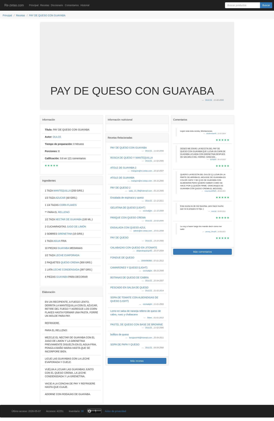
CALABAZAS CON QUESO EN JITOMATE (133, 247)
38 (82, 411)
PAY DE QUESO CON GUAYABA (128, 147)
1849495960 (146, 261)
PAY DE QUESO (119, 237)
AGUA (57, 240)
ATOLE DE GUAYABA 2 (123, 167)
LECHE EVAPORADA (67, 255)
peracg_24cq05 (211, 231)
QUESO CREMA (70, 262)
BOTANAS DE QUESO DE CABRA (129, 277)
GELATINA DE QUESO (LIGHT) (127, 207)
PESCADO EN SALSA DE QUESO (129, 287)
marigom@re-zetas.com (142, 171)
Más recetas (137, 361)
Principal (34, 5)
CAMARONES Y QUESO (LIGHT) (128, 267)
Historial (85, 5)
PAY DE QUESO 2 (120, 187)
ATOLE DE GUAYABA (122, 177)
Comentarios (72, 5)
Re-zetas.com (14, 5)
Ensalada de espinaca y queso (127, 197)
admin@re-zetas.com (143, 231)
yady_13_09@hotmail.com (141, 191)
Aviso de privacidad (115, 411)
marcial (214, 211)
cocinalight (147, 211)
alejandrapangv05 (144, 251)
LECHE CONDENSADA (66, 269)
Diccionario (57, 5)
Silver (149, 318)
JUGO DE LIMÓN (76, 226)
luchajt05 (213, 159)
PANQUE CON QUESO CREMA (128, 217)
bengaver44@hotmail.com (140, 338)
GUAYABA (64, 248)
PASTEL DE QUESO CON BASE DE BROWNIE (136, 324)
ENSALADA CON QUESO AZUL (128, 227)
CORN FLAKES (68, 205)
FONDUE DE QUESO (122, 257)
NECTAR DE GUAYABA (69, 219)
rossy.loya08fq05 (210, 191)
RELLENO (63, 212)
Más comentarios (202, 251)
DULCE (148, 151)
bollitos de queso (119, 334)
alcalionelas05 (211, 133)
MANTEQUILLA (62, 190)
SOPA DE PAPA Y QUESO (124, 344)
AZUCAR (60, 197)
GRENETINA (65, 233)
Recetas (44, 5)
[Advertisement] (137, 56)
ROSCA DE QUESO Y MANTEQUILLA (131, 157)
